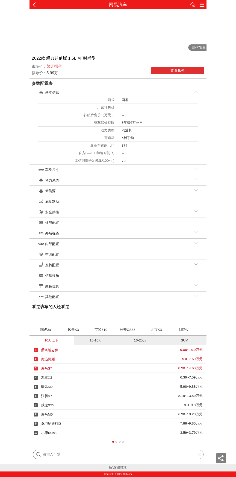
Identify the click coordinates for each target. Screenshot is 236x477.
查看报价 (177, 70)
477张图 (196, 47)
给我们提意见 (118, 467)
